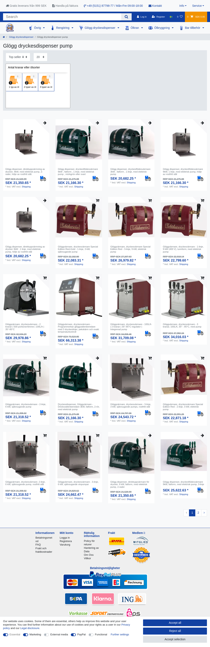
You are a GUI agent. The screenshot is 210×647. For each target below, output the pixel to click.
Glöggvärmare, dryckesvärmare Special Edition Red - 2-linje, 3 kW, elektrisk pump (183, 407)
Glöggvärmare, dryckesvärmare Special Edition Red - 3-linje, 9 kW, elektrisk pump (130, 249)
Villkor (87, 558)
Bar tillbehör (193, 27)
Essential (15, 634)
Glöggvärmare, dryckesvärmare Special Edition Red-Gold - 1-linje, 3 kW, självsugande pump (78, 249)
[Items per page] (40, 57)
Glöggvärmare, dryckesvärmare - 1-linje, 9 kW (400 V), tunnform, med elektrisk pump (183, 249)
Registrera (66, 541)
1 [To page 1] (192, 512)
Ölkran (135, 27)
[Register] (158, 17)
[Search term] (62, 16)
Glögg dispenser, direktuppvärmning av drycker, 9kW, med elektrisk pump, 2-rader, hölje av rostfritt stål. (25, 171)
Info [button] (181, 5)
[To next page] (204, 512)
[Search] (126, 16)
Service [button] (197, 5)
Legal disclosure (29, 628)
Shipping (26, 186)
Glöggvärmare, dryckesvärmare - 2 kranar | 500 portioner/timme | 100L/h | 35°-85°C (24, 327)
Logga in (65, 537)
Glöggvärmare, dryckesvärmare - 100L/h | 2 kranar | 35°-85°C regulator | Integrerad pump (130, 327)
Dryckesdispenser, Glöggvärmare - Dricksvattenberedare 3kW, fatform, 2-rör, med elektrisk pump (79, 407)
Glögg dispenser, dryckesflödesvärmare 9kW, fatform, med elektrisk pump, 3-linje (183, 483)
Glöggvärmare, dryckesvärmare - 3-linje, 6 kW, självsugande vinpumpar (78, 483)
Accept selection (175, 639)
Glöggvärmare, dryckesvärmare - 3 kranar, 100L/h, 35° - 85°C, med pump (182, 325)
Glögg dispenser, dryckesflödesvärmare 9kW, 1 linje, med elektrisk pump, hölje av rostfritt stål (183, 171)
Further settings (120, 634)
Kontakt (155, 5)
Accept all (175, 622)
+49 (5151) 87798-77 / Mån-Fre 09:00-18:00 (113, 5)
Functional (101, 634)
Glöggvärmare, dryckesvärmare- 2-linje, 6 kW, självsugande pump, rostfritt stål (25, 483)
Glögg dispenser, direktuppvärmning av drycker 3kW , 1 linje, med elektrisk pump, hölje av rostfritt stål (25, 249)
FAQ (38, 544)
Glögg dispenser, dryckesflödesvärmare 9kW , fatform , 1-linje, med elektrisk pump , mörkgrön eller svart (78, 171)
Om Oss (88, 554)
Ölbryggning (162, 27)
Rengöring (63, 27)
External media (59, 634)
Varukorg (65, 544)
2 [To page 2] (198, 512)
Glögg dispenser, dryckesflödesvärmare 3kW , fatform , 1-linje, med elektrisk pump (130, 171)
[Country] (171, 17)
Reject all (175, 631)
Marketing (35, 634)
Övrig (38, 27)
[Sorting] (18, 57)
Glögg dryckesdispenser (100, 27)
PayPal (81, 634)
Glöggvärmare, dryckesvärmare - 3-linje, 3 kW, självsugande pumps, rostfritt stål (130, 405)
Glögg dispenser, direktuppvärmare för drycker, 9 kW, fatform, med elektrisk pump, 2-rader (129, 484)
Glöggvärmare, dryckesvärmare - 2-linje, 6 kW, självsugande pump (25, 405)
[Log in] (142, 17)
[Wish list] (180, 17)
